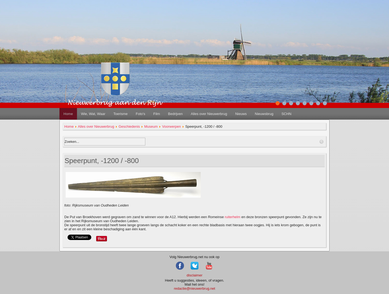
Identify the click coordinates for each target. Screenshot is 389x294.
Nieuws (241, 114)
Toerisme (120, 114)
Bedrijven (175, 114)
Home (68, 114)
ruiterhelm (232, 217)
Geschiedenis (129, 126)
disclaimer (195, 275)
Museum (151, 126)
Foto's (140, 114)
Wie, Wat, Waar (93, 114)
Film (156, 114)
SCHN (286, 114)
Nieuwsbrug (264, 114)
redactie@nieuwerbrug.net (194, 288)
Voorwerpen (171, 126)
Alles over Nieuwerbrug (209, 114)
